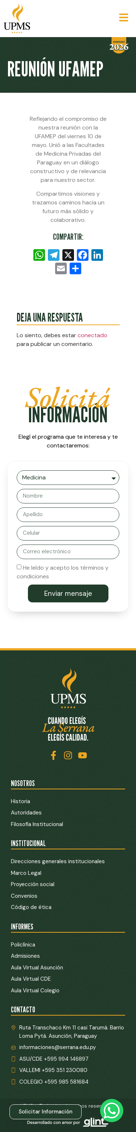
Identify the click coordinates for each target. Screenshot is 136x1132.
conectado (92, 335)
